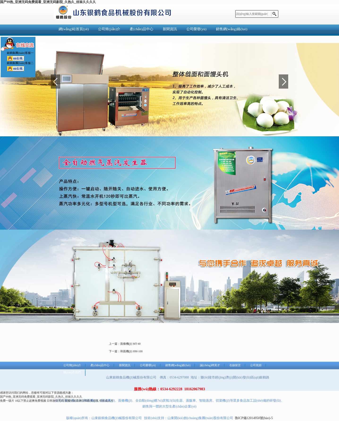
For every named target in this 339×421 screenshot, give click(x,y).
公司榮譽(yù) (196, 29)
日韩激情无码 (55, 400)
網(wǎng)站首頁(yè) (74, 29)
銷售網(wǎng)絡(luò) (231, 29)
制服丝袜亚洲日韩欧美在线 (81, 400)
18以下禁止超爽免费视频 (30, 400)
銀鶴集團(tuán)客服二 (15, 68)
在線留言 (235, 365)
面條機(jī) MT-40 (130, 343)
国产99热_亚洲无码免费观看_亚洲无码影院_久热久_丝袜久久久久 (48, 2)
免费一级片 (7, 400)
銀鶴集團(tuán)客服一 (15, 58)
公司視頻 (256, 365)
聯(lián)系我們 (72, 372)
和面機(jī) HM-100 (131, 351)
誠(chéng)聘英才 (210, 365)
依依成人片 (106, 400)
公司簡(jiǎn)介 (109, 29)
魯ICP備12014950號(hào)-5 (254, 418)
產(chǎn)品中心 (141, 29)
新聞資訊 (170, 29)
